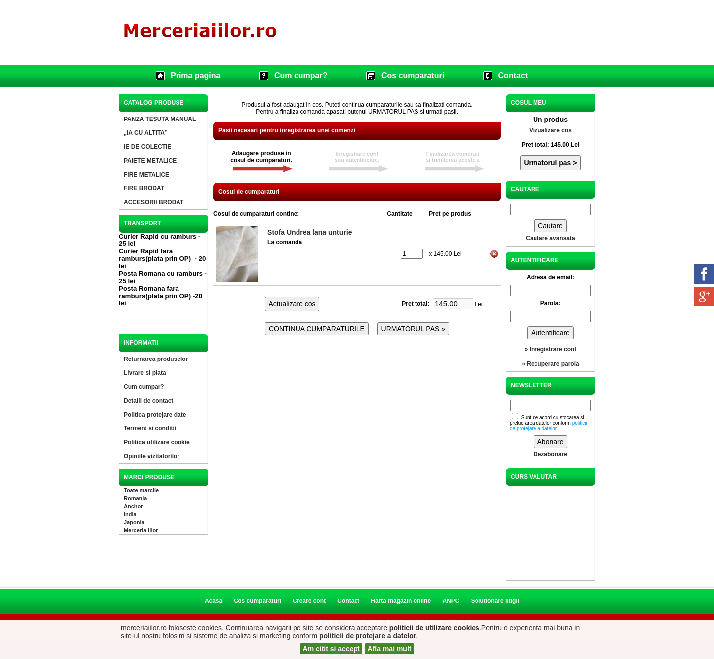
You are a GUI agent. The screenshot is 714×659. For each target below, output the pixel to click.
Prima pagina (195, 75)
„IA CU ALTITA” (146, 132)
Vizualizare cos (550, 130)
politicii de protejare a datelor (367, 636)
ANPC (450, 601)
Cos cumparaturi (412, 75)
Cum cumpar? (301, 75)
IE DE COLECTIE (147, 146)
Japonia (134, 522)
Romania (135, 498)
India (130, 514)
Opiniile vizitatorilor (151, 456)
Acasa (213, 601)
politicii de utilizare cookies (434, 628)
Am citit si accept (331, 649)
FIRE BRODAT (144, 188)
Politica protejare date (155, 414)
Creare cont (309, 601)
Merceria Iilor (141, 530)
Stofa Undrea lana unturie (309, 232)
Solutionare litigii (495, 601)
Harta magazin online (401, 601)
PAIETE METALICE (150, 160)
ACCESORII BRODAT (153, 202)
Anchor (133, 506)
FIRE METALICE (146, 174)
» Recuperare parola (550, 363)
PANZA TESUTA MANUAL (160, 119)
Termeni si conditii (150, 428)
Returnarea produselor (156, 359)
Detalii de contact (148, 400)
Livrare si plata (145, 372)
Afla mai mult (390, 649)
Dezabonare (550, 454)
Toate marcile (141, 490)
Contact (513, 75)
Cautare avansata (550, 238)
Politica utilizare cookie (157, 442)
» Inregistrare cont (551, 349)
